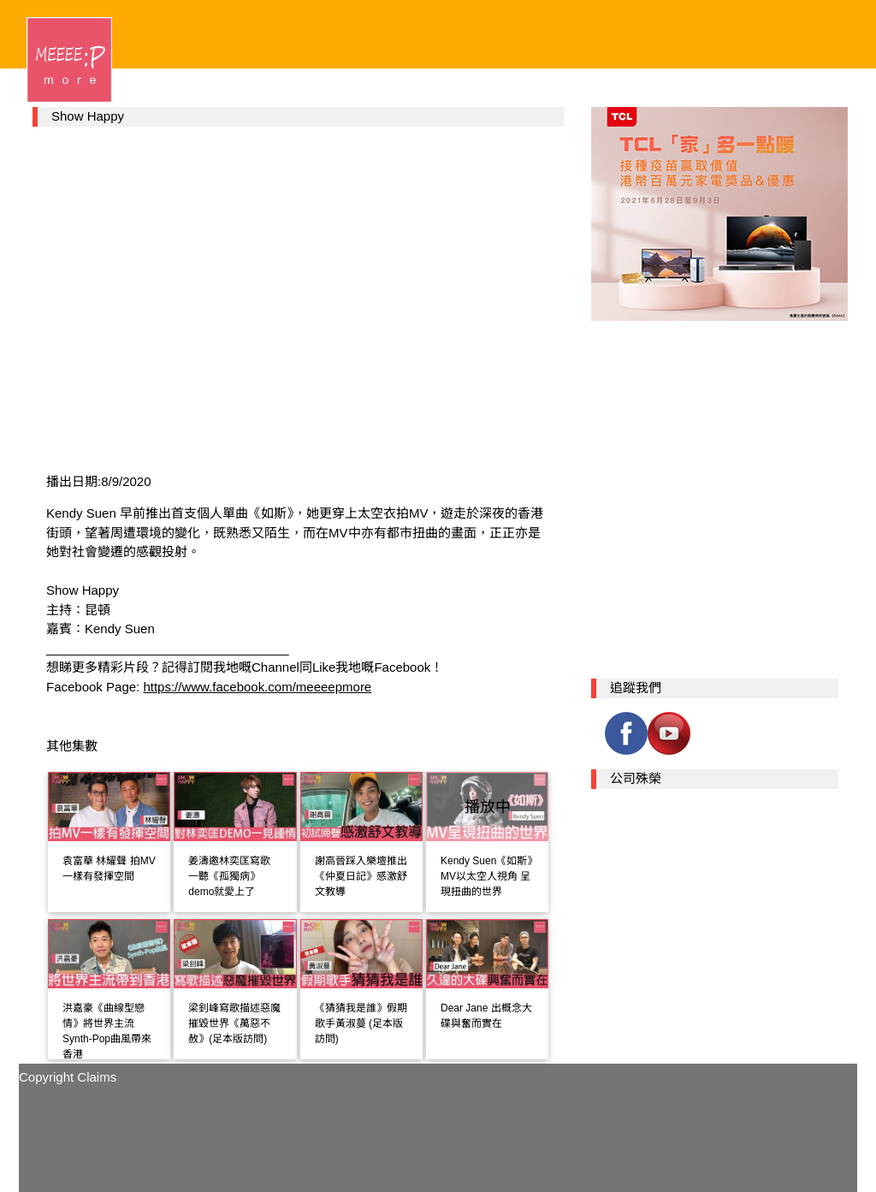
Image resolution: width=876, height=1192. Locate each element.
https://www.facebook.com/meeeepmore (257, 686)
